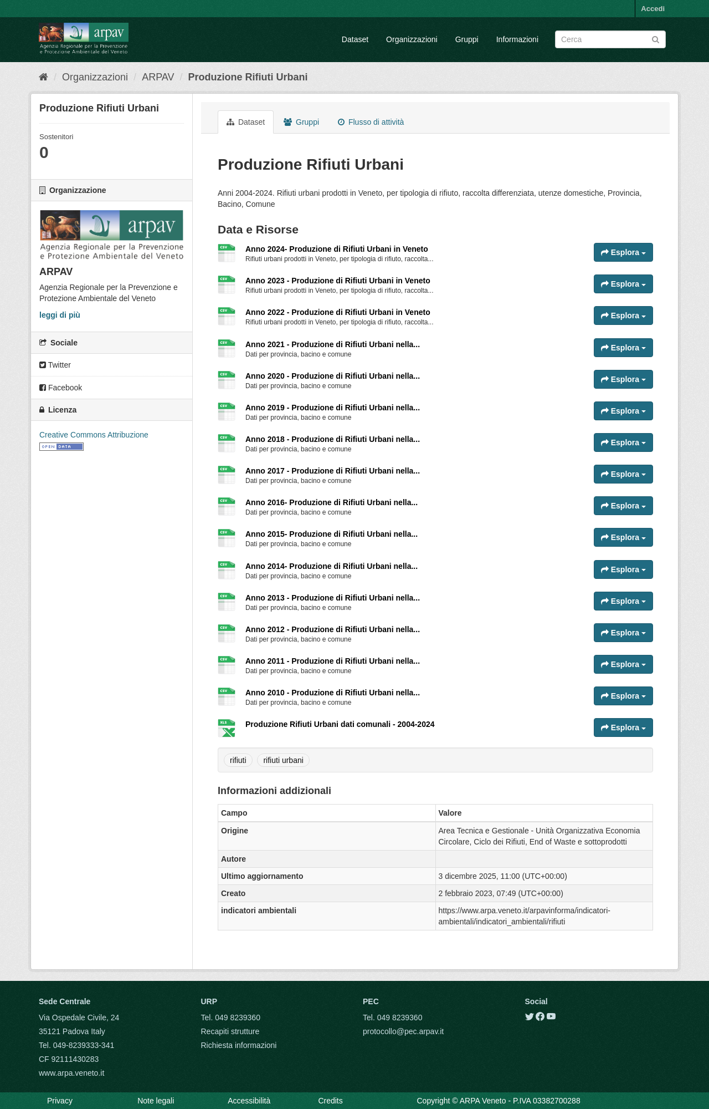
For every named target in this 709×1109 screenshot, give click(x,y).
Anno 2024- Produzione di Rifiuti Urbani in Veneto (336, 249)
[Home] (43, 77)
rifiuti (238, 760)
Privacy (60, 1100)
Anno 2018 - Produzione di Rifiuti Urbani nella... (332, 439)
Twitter (55, 364)
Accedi (653, 8)
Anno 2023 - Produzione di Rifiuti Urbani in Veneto (337, 280)
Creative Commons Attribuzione (93, 434)
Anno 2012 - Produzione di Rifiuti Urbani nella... (332, 629)
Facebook (60, 387)
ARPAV (158, 77)
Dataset (355, 39)
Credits (330, 1100)
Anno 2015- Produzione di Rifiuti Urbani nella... (331, 534)
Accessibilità (249, 1100)
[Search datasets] (610, 39)
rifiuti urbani (283, 760)
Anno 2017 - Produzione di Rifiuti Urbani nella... (332, 470)
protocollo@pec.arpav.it (403, 1031)
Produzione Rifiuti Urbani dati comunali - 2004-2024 (340, 724)
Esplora (623, 252)
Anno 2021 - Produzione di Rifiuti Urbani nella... (332, 344)
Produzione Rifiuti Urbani (248, 77)
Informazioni (517, 39)
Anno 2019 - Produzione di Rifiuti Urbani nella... (332, 407)
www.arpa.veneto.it (71, 1073)
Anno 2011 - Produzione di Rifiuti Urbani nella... (332, 661)
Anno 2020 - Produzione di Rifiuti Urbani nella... (332, 376)
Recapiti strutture (230, 1031)
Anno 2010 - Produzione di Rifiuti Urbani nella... (332, 692)
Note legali (155, 1100)
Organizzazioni (412, 39)
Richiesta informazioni (239, 1045)
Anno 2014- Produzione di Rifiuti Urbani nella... (331, 566)
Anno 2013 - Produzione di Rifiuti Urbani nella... (332, 597)
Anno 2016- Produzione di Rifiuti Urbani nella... (331, 502)
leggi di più (59, 315)
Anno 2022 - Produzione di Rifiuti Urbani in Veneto (337, 312)
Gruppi (467, 39)
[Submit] (655, 38)
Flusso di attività (371, 122)
